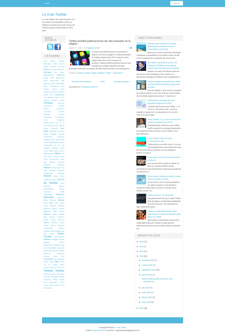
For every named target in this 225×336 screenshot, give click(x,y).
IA (61, 168)
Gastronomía (49, 154)
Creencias (61, 103)
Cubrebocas (60, 109)
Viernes (46, 285)
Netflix (55, 211)
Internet (47, 176)
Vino (51, 285)
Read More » (118, 73)
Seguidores (52, 248)
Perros (46, 222)
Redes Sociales (83, 73)
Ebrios (46, 128)
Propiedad (47, 231)
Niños (62, 211)
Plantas (46, 225)
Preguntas (60, 225)
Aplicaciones (49, 75)
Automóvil (60, 78)
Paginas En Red (98, 330)
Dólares (61, 126)
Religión (47, 242)
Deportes (61, 120)
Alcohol (46, 67)
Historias (61, 162)
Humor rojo (55, 168)
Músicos (47, 209)
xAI (45, 288)
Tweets (48, 270)
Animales (47, 72)
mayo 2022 (146, 292)
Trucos (46, 267)
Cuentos (61, 114)
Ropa (62, 245)
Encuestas (60, 131)
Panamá (52, 217)
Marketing (60, 194)
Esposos (61, 134)
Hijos (62, 159)
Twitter (59, 270)
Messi (46, 203)
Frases (46, 151)
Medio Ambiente (50, 200)
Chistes (51, 97)
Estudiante (60, 137)
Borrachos (54, 86)
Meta (51, 203)
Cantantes (60, 92)
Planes (62, 223)
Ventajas (54, 277)
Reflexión (47, 239)
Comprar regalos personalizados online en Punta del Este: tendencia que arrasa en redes (164, 84)
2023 (141, 251)
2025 (141, 242)
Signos (61, 251)
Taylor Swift (58, 256)
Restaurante (48, 245)
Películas (61, 220)
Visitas (56, 285)
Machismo (47, 186)
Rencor (62, 242)
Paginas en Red (93, 48)
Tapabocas (60, 254)
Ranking (58, 231)
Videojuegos (53, 282)
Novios (54, 214)
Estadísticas (48, 137)
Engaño (46, 134)
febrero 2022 (147, 297)
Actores (53, 61)
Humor (47, 167)
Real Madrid (49, 234)
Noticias (47, 214)
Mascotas (49, 197)
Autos (46, 81)
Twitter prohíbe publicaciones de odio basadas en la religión (99, 42)
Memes (61, 200)
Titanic (62, 262)
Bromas (46, 89)
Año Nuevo (59, 72)
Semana (46, 251)
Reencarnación (59, 237)
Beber (53, 84)
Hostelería (60, 165)
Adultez (61, 61)
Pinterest (54, 223)
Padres (61, 214)
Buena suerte (58, 89)
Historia (52, 162)
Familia (46, 142)
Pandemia (61, 217)
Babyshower (54, 81)
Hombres (47, 165)
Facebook (47, 140)
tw (63, 267)
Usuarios (53, 274)
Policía (53, 225)
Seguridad (61, 248)
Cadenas (47, 92)
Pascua (53, 220)
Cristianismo (48, 106)
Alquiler (53, 67)
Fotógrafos (55, 148)
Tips (56, 261)
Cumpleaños (48, 117)
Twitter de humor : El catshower (160, 195)
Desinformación (49, 123)
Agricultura (47, 64)
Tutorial (59, 267)
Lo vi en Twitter (54, 14)
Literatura (53, 180)
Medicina (61, 197)
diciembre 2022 (148, 260)
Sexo (50, 251)
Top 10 (47, 265)
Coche (62, 97)
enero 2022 (146, 302)
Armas (46, 78)
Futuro (56, 151)
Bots (62, 86)
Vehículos (47, 277)
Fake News (60, 140)
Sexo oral (56, 251)
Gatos (58, 153)
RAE (52, 231)
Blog (45, 86)
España (53, 134)
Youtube (49, 288)
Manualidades (48, 189)
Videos (62, 282)
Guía (45, 156)
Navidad (61, 209)
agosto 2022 (147, 275)
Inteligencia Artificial (54, 173)
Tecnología (48, 259)
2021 (141, 308)
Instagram (60, 170)
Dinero (50, 126)
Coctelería (54, 100)
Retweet (57, 245)
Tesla (55, 259)
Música (61, 206)
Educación (54, 128)
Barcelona (47, 84)
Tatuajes (47, 256)
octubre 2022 (147, 265)
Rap (63, 231)
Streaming (47, 254)
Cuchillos (61, 112)
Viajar (55, 280)
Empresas (53, 131)
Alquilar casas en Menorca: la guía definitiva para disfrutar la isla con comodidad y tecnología (162, 46)
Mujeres (53, 206)
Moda (57, 203)
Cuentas (47, 114)
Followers (47, 148)
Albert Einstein (58, 64)
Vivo (60, 285)
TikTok (46, 262)
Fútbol (51, 151)
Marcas (61, 189)
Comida (61, 100)
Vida (45, 282)
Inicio (102, 81)
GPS (63, 154)
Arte (52, 78)
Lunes (62, 183)
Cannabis (53, 92)
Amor (46, 69)
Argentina (60, 75)
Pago (45, 217)
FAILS (53, 140)
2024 (45, 61)
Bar (63, 81)
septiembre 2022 (149, 270)
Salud (45, 248)
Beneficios (60, 83)
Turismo (53, 267)
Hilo (45, 162)
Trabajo (54, 265)
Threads (61, 259)
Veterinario (47, 280)
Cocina (46, 100)
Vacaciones (60, 274)
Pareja (46, 220)
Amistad (61, 67)
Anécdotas (60, 69)
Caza (51, 95)
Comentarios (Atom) (88, 87)
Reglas (62, 239)
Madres (61, 186)
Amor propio (53, 69)
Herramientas (54, 159)
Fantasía (61, 142)
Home (47, 3)
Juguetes (47, 180)
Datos (46, 120)
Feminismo (48, 145)
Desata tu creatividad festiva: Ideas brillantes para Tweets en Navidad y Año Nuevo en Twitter (164, 214)
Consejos (48, 103)
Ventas (61, 277)
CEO (45, 97)
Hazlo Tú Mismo (54, 156)
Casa (46, 95)
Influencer (52, 170)
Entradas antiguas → (122, 81)
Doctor (56, 126)
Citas (57, 97)
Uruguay (46, 274)
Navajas (54, 209)
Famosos (53, 142)
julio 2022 (146, 288)
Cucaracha (47, 112)
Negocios (47, 211)
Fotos (62, 148)
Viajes (62, 280)
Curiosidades (59, 117)
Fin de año (59, 145)
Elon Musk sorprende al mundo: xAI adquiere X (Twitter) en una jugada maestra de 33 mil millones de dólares (163, 65)
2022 (141, 256)
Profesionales (48, 228)
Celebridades (59, 95)
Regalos (55, 239)
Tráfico (62, 265)
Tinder (51, 262)
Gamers (61, 151)
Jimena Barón (58, 176)
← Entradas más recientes (80, 81)
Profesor (61, 228)
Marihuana (47, 192)
